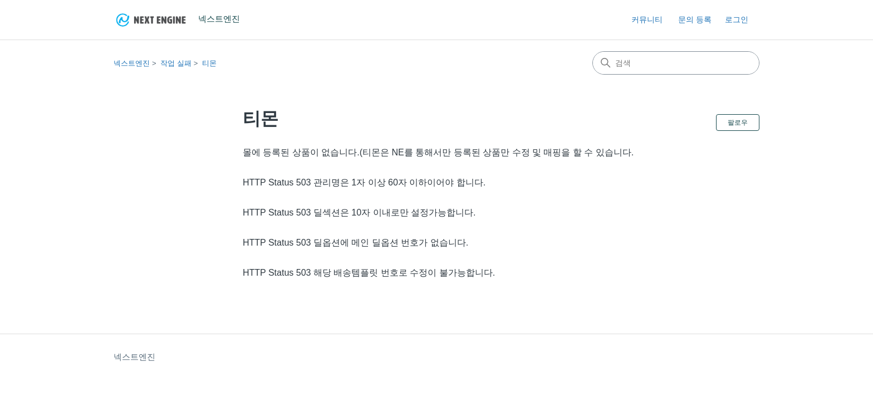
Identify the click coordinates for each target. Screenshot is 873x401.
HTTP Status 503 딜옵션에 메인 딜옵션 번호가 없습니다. (355, 242)
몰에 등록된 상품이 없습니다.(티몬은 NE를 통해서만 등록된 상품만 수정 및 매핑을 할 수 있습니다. (438, 152)
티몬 (209, 63)
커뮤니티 (647, 19)
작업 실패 (176, 63)
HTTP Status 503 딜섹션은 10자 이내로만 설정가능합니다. (359, 212)
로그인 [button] (736, 19)
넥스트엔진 (132, 63)
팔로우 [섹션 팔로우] (738, 122)
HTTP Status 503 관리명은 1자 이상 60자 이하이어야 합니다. (364, 182)
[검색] (676, 63)
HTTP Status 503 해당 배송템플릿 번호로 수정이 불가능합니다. (369, 272)
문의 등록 (695, 19)
